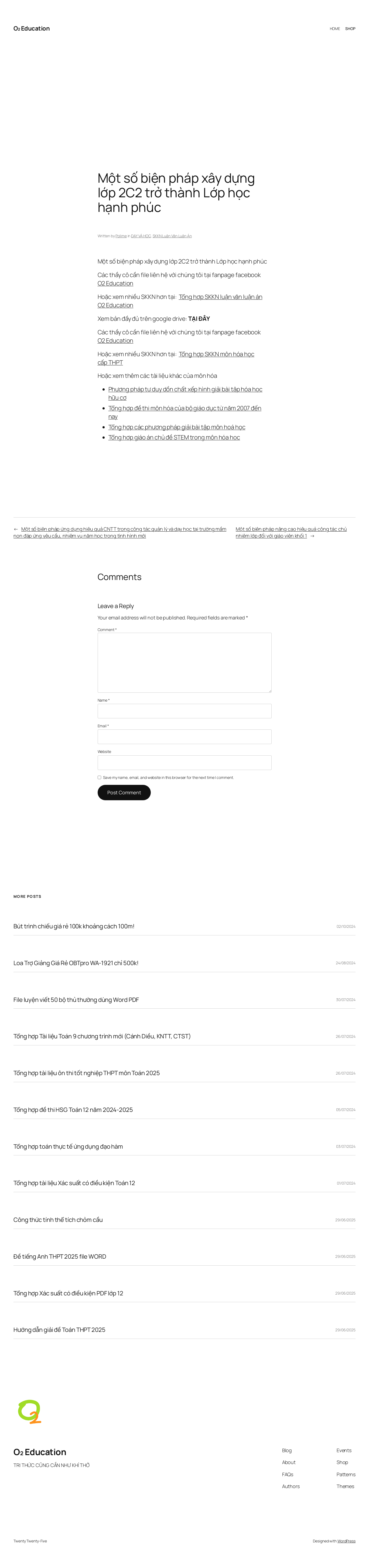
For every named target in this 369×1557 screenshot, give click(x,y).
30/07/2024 (346, 999)
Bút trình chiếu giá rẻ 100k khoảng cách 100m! (74, 926)
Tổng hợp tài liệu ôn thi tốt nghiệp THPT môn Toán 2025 (86, 1073)
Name (104, 700)
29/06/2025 (345, 1219)
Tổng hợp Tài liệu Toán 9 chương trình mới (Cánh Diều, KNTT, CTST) (102, 1036)
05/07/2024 (346, 1109)
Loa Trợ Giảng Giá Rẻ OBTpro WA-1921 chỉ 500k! (76, 963)
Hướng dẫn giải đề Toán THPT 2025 (59, 1329)
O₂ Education (31, 28)
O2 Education (116, 283)
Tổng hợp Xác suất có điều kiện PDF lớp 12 (68, 1293)
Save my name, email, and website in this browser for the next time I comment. (168, 777)
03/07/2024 (346, 1146)
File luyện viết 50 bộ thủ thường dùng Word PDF (76, 999)
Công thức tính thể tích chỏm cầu (58, 1219)
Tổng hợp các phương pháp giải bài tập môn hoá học (176, 427)
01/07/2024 (346, 1183)
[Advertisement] (184, 95)
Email (103, 725)
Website (104, 751)
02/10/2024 (346, 926)
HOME (335, 28)
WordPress (346, 1540)
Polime (121, 235)
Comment (107, 629)
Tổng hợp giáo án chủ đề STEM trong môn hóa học (174, 437)
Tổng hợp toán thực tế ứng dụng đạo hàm (68, 1146)
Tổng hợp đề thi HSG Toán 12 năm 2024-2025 (73, 1109)
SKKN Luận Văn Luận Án (172, 235)
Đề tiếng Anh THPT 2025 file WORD (59, 1256)
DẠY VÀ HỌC (141, 235)
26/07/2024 (346, 1036)
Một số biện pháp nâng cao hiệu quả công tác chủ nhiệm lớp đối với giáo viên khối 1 (291, 532)
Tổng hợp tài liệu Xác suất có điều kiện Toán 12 (74, 1183)
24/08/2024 (346, 962)
